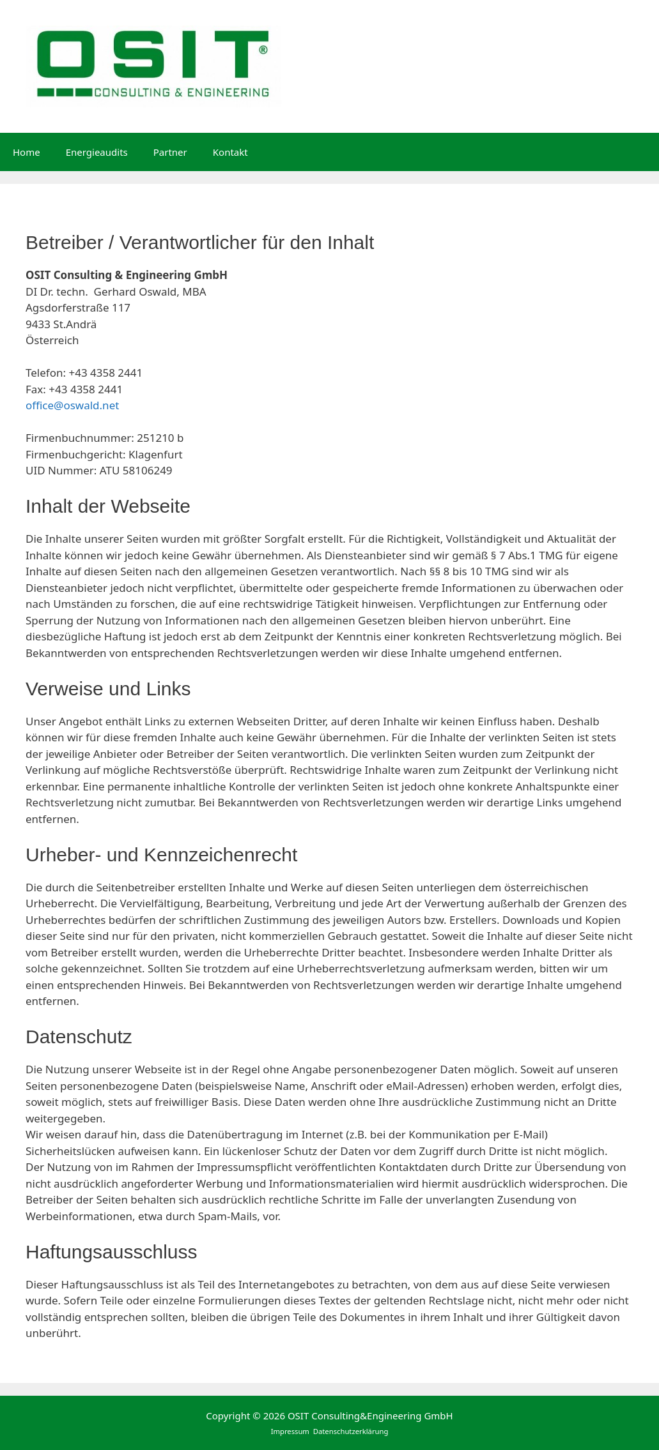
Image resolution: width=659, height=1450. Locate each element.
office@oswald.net (72, 405)
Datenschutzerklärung (351, 1431)
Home (26, 152)
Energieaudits (97, 152)
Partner (170, 152)
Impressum (291, 1431)
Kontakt (230, 152)
